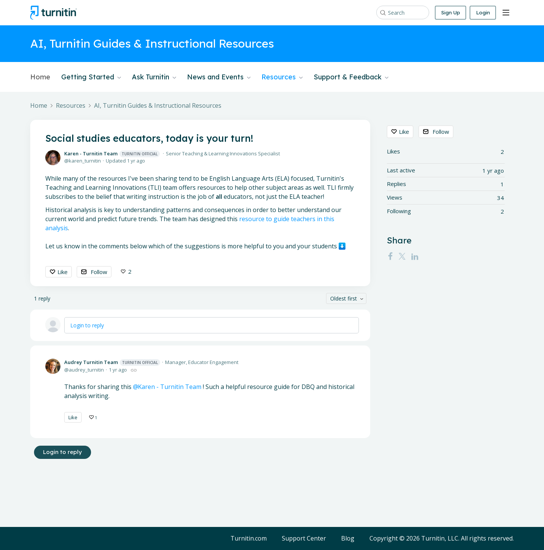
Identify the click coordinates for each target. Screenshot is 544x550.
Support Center (304, 538)
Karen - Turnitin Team (112, 153)
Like (62, 272)
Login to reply (87, 325)
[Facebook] (390, 256)
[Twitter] (401, 256)
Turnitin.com (248, 538)
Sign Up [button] (449, 12)
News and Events (218, 77)
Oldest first (343, 298)
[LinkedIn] (414, 256)
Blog (347, 538)
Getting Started (91, 77)
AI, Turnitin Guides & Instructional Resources (157, 106)
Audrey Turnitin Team (112, 362)
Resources (282, 77)
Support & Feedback (351, 77)
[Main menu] (506, 13)
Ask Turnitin (154, 77)
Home (40, 77)
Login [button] (482, 12)
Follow (99, 272)
